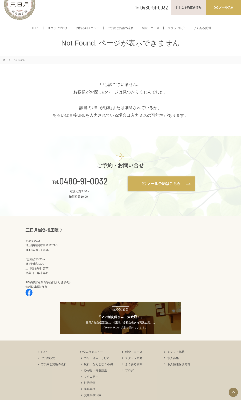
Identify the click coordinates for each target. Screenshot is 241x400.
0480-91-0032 (83, 189)
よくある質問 (202, 30)
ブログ (129, 378)
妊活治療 (89, 390)
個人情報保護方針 (178, 372)
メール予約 (226, 7)
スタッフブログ (58, 30)
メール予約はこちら (163, 192)
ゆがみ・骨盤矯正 (95, 378)
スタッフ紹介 (176, 30)
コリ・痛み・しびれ (97, 366)
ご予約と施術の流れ (121, 30)
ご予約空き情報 (191, 7)
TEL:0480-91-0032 (38, 258)
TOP (35, 30)
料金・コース (150, 30)
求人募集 (173, 366)
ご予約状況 (48, 366)
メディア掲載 (176, 360)
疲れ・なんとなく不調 (98, 372)
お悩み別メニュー (87, 30)
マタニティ (91, 384)
